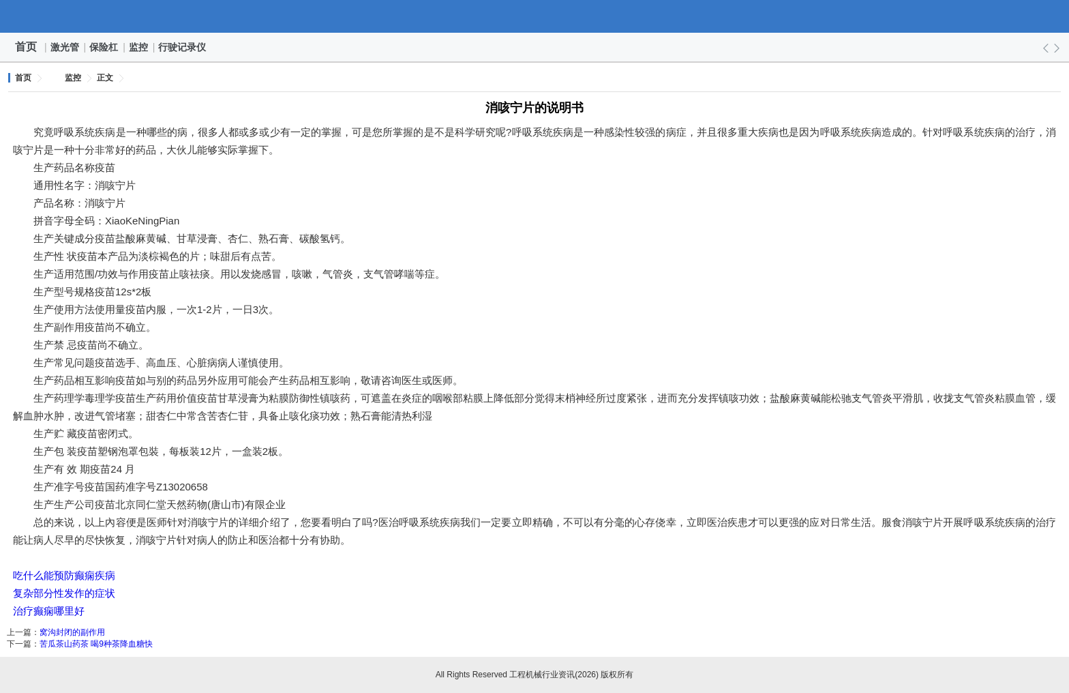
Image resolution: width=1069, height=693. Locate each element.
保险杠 (104, 47)
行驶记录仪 (183, 47)
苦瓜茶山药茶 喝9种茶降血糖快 (96, 644)
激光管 (65, 47)
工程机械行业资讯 (534, 16)
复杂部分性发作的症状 (64, 593)
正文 (105, 78)
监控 (139, 47)
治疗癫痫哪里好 (49, 611)
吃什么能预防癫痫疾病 (64, 575)
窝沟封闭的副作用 (72, 632)
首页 (26, 47)
